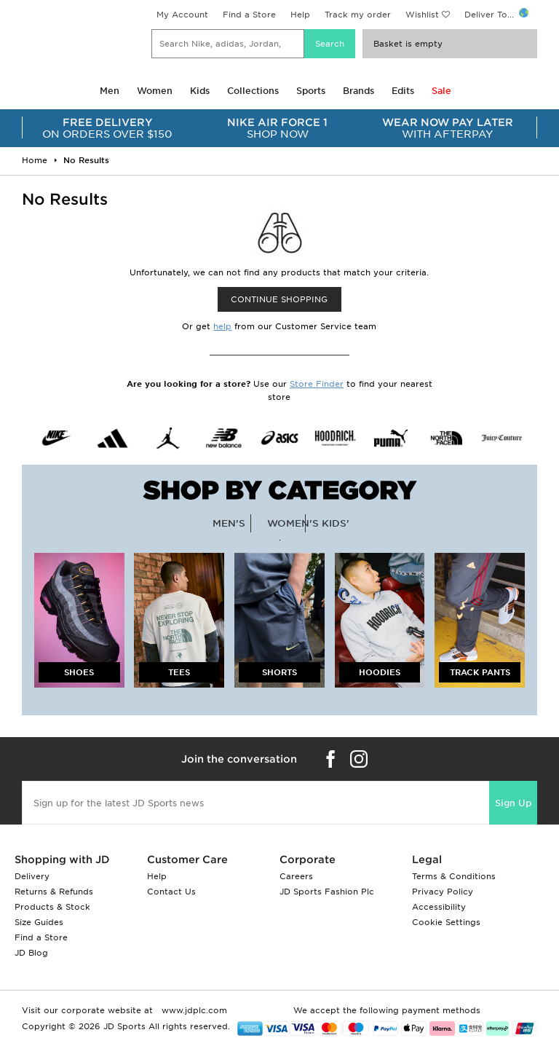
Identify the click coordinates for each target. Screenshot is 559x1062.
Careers (296, 876)
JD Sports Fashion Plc (327, 891)
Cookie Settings (446, 922)
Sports (310, 90)
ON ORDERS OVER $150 (107, 128)
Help (300, 14)
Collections (253, 90)
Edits (403, 90)
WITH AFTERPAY (447, 128)
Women (155, 90)
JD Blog (31, 953)
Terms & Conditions (454, 876)
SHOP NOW (278, 128)
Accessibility (439, 907)
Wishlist (422, 14)
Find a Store (249, 14)
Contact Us (171, 891)
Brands (358, 90)
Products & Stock (52, 907)
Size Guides (39, 922)
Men (109, 90)
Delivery (32, 876)
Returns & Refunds (54, 891)
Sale (441, 90)
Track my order (358, 14)
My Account (182, 14)
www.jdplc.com (193, 1010)
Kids (200, 90)
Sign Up (513, 803)
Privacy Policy (442, 891)
